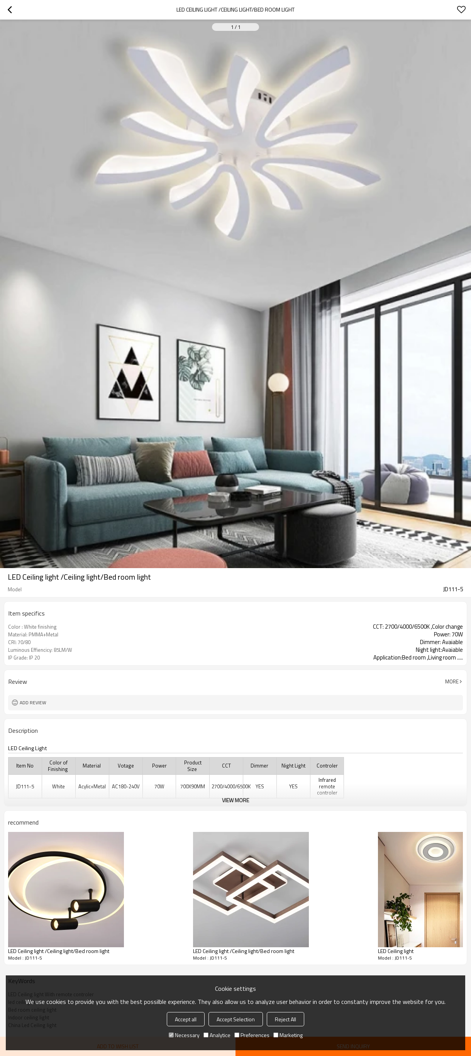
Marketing (288, 1035)
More (452, 681)
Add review (33, 702)
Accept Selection (236, 1019)
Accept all (186, 1019)
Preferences (251, 1035)
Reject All (285, 1019)
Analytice (216, 1035)
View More (235, 800)
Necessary (184, 1035)
